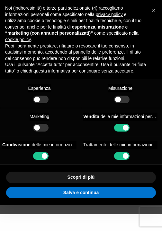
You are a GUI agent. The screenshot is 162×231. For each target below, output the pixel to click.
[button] (153, 10)
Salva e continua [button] (81, 192)
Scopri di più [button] (81, 177)
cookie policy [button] (18, 39)
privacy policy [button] (109, 14)
